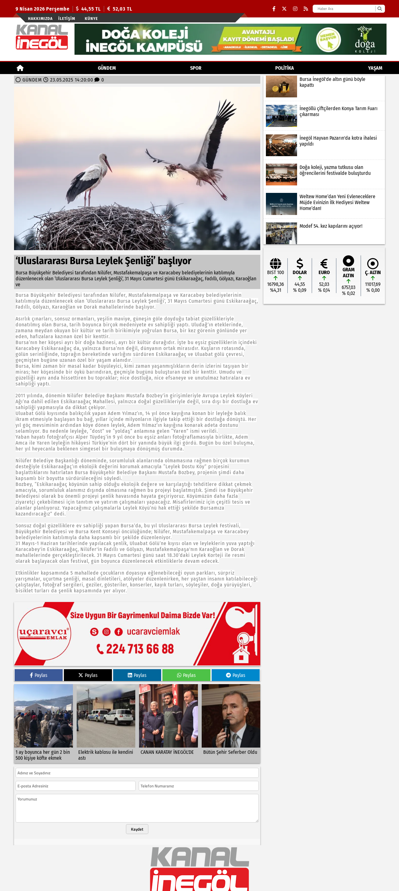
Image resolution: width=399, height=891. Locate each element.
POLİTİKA (284, 68)
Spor (195, 68)
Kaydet (137, 825)
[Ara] (379, 9)
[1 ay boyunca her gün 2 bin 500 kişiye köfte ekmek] (43, 719)
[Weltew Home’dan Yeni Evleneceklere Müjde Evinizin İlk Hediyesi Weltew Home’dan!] (324, 204)
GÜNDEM (107, 68)
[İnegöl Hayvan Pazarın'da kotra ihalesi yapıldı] (324, 145)
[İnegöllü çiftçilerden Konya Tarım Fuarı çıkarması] (324, 116)
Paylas (38, 671)
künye (91, 18)
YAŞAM (375, 68)
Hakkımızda (40, 18)
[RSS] (306, 9)
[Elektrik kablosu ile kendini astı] (106, 719)
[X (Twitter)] (284, 9)
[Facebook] (274, 9)
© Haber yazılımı (199, 888)
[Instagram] (295, 9)
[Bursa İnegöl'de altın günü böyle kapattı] (324, 86)
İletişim (66, 18)
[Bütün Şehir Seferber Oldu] (231, 719)
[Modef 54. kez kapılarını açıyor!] (324, 233)
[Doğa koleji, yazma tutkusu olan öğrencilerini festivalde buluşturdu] (324, 174)
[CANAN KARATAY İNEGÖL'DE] (168, 719)
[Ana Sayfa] (20, 68)
